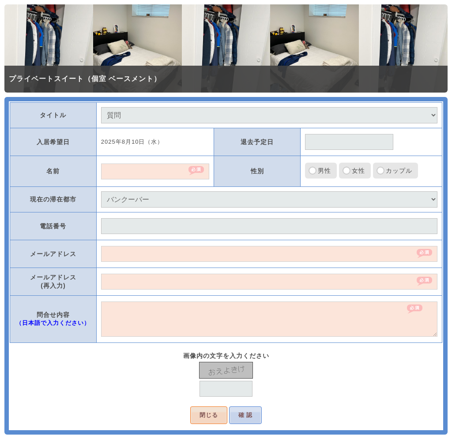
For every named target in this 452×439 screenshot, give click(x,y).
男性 (324, 170)
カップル (399, 170)
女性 (358, 170)
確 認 (245, 415)
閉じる (209, 415)
